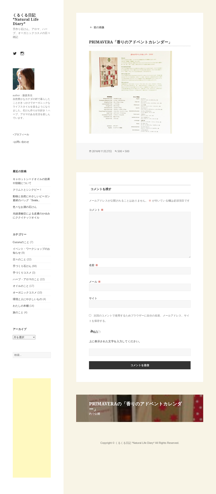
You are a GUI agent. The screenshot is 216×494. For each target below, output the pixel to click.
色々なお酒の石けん (25, 207)
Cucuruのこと (21, 242)
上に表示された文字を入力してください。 (115, 341)
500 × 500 (123, 151)
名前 (93, 265)
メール (95, 282)
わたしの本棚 (21, 305)
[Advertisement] (32, 428)
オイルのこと (21, 286)
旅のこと (18, 312)
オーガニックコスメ (25, 292)
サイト (93, 298)
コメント (96, 210)
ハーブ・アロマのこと (26, 279)
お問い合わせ (21, 141)
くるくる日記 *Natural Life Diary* (26, 19)
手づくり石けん (22, 266)
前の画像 (99, 27)
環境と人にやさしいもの (27, 299)
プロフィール (21, 134)
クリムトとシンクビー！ (27, 189)
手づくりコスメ (22, 272)
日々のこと (19, 259)
